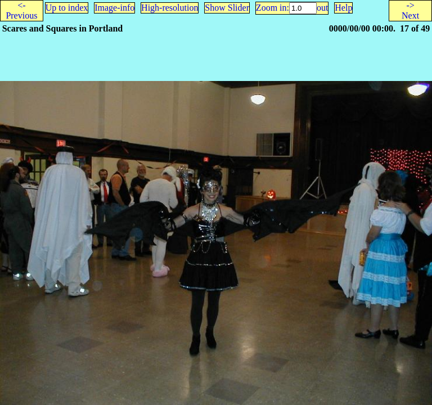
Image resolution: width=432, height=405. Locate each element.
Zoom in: (272, 7)
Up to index (67, 7)
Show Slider (227, 7)
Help (343, 7)
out (322, 7)
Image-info (114, 7)
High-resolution (169, 7)
